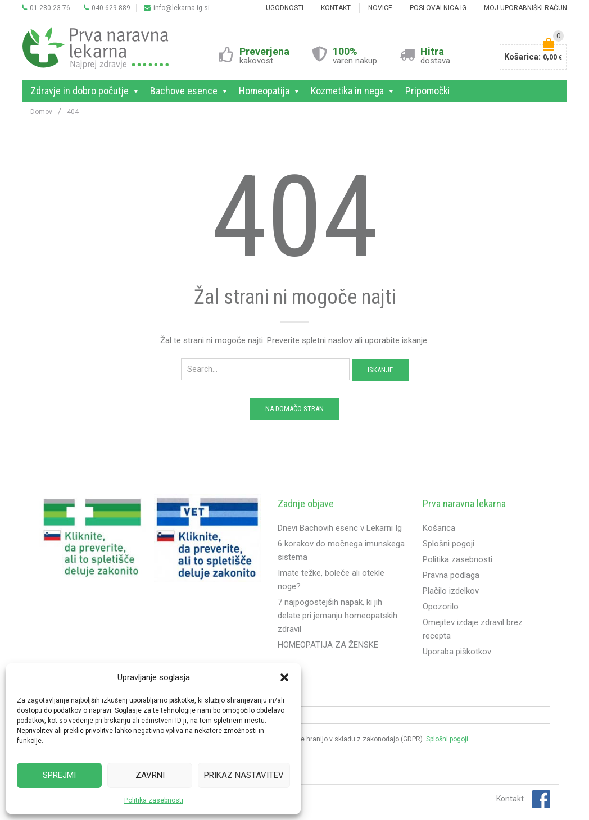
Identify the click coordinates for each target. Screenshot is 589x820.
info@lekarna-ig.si (177, 8)
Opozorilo (441, 607)
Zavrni (150, 775)
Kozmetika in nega (349, 91)
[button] (284, 677)
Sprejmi (59, 775)
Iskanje (380, 370)
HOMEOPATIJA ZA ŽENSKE (328, 645)
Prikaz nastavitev (244, 775)
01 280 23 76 (46, 8)
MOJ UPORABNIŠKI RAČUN (525, 8)
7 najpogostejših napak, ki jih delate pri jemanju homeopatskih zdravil (337, 615)
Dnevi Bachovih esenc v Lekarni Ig (340, 528)
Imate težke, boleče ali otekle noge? (331, 579)
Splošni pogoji (448, 544)
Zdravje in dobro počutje (81, 91)
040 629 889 (107, 8)
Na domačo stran (294, 408)
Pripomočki (430, 91)
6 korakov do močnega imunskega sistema (341, 550)
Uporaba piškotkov (457, 651)
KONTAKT (336, 8)
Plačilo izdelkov (451, 591)
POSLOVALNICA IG (438, 8)
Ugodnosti (284, 8)
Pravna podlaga (451, 575)
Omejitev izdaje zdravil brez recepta (473, 629)
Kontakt (510, 798)
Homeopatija (266, 91)
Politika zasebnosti (153, 800)
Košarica (439, 528)
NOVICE (380, 8)
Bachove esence (186, 91)
